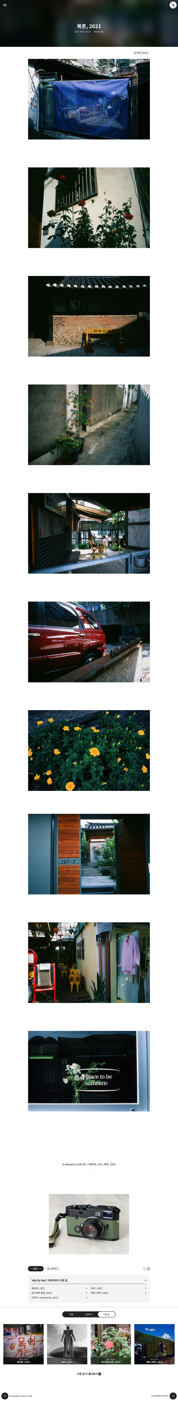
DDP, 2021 (96, 1288)
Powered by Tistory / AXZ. (21, 1396)
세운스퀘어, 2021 (99, 1292)
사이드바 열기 (5, 5)
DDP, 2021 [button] (67, 1344)
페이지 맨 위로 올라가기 (173, 1396)
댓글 (71, 1314)
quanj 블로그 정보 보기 (173, 5)
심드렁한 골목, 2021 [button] (111, 1344)
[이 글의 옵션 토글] (41, 1268)
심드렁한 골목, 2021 (41, 1292)
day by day (99, 32)
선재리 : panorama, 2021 (44, 1297)
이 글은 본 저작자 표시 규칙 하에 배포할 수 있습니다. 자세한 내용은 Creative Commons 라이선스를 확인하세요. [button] (146, 1268)
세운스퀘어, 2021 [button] (154, 1344)
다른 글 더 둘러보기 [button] (87, 1374)
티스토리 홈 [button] (5, 1396)
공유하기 (89, 1314)
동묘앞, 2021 (38, 1288)
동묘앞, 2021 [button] (23, 1344)
